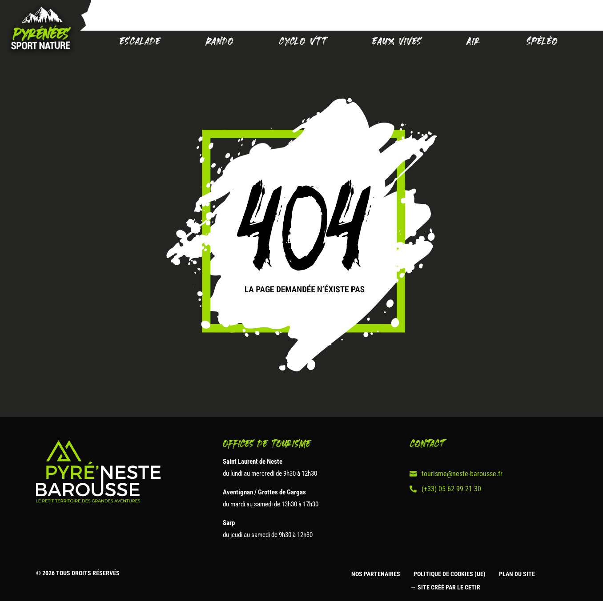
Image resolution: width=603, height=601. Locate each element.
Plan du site (517, 574)
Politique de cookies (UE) (450, 574)
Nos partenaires (375, 574)
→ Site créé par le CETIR (445, 587)
